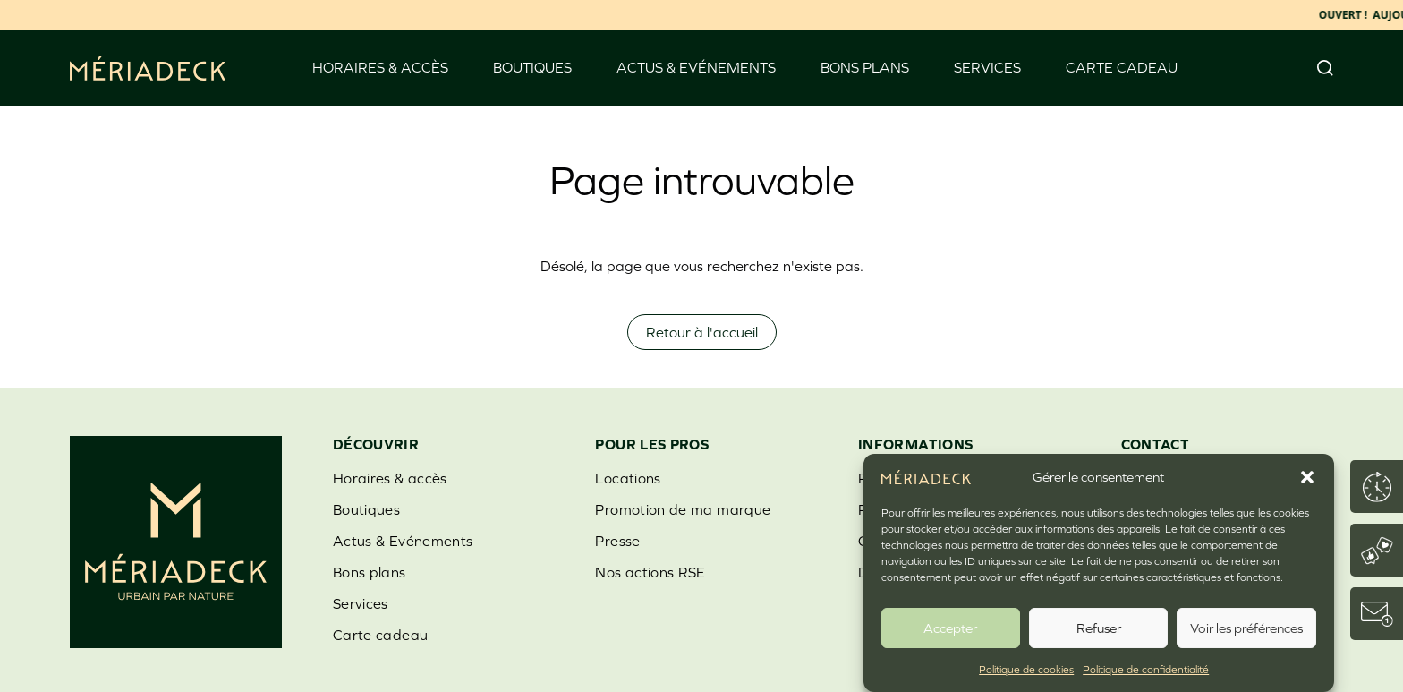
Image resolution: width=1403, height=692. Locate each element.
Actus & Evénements (696, 67)
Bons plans (865, 67)
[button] (1307, 477)
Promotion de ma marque (682, 509)
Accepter (950, 628)
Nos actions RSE (650, 572)
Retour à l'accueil (702, 332)
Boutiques (532, 67)
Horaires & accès (380, 67)
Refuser (1098, 628)
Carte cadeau (1122, 67)
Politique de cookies (1026, 669)
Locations (627, 478)
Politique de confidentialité (1146, 669)
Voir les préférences (1246, 628)
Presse (617, 541)
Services (987, 67)
